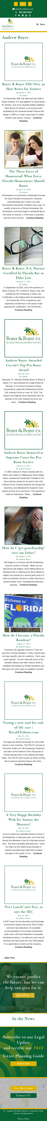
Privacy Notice (23, 1119)
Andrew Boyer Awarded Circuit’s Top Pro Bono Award (23, 365)
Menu (41, 24)
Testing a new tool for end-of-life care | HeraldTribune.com (23, 727)
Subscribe (23, 1063)
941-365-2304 (24, 12)
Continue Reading (34, 218)
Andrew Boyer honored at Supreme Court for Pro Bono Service (23, 457)
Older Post (8, 958)
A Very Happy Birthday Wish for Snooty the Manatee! (23, 819)
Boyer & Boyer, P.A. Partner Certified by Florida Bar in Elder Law (23, 273)
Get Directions (23, 1088)
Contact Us (23, 995)
